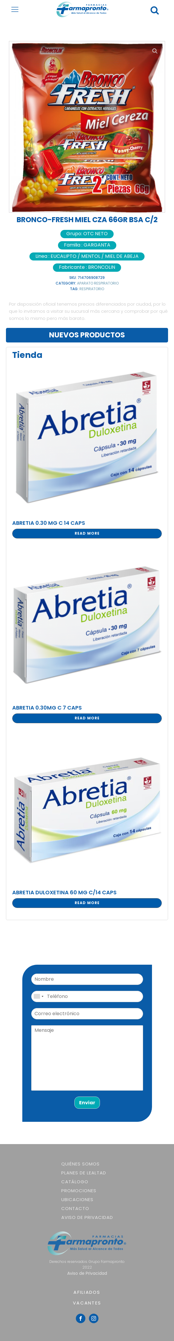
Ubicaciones (77, 1199)
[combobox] (38, 996)
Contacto (75, 1208)
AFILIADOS (86, 1292)
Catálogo (74, 1182)
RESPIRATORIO (91, 288)
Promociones (78, 1190)
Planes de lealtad (83, 1173)
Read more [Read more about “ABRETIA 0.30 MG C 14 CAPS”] (87, 533)
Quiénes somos (80, 1164)
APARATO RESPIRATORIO (98, 283)
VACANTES (87, 1303)
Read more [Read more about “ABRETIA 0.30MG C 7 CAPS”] (87, 718)
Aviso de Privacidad (87, 1217)
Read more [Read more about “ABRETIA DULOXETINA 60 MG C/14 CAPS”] (87, 902)
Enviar (87, 1102)
